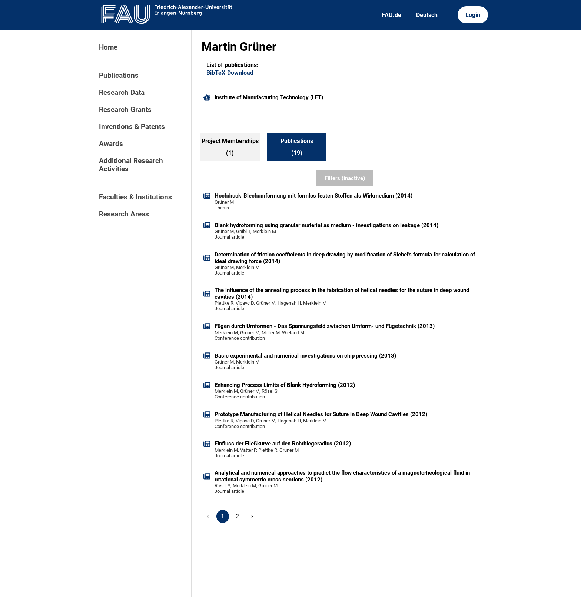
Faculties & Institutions (135, 197)
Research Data (122, 93)
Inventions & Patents (132, 127)
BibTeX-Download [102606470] (229, 72)
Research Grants (125, 110)
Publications (119, 76)
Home (108, 47)
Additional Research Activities (131, 165)
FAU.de (391, 15)
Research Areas (124, 214)
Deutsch (427, 15)
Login (472, 15)
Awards (111, 144)
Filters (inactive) (345, 178)
